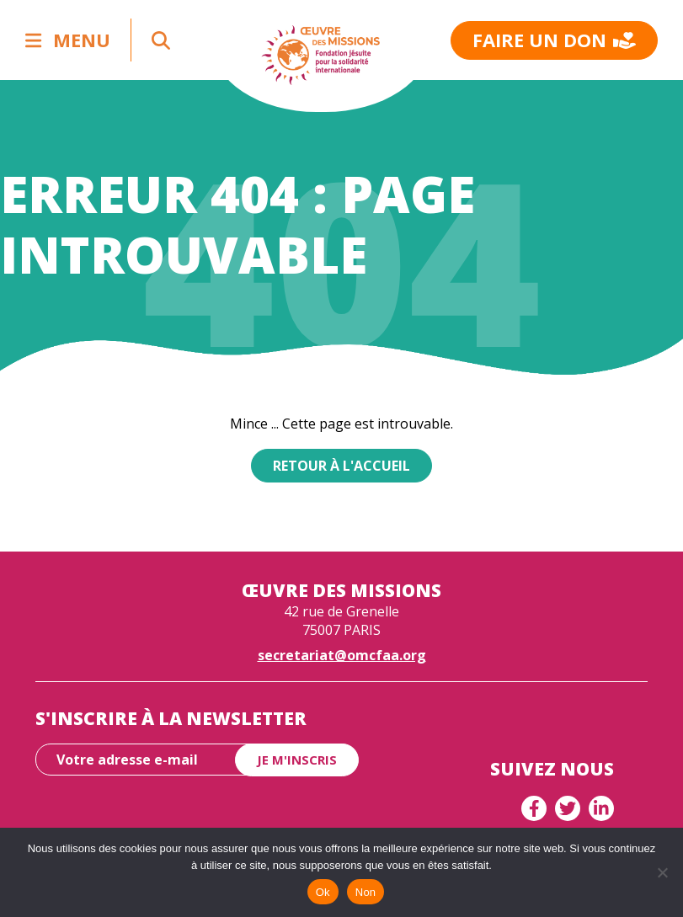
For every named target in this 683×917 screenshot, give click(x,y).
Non (365, 892)
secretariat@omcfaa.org (342, 655)
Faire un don (554, 39)
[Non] (662, 872)
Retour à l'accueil (341, 465)
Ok (323, 892)
